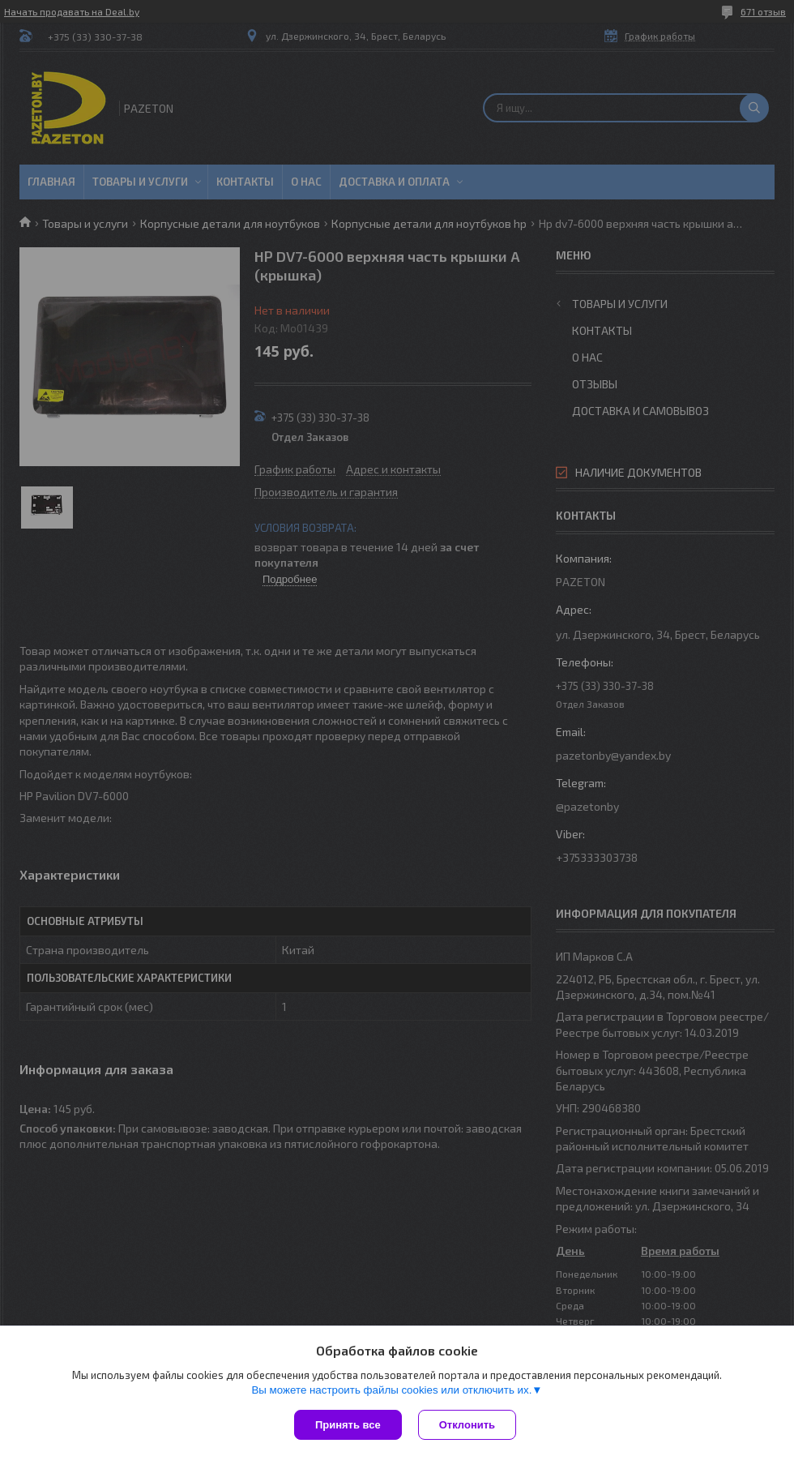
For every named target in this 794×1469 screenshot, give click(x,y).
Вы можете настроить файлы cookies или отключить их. (391, 1390)
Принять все (348, 1425)
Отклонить (467, 1425)
